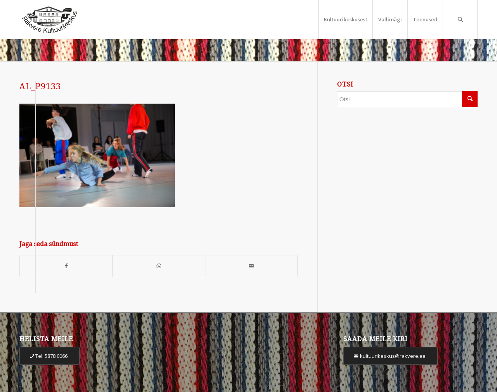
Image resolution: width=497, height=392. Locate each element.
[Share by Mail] (251, 266)
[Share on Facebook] (66, 266)
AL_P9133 (40, 86)
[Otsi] (460, 19)
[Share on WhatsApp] (159, 266)
